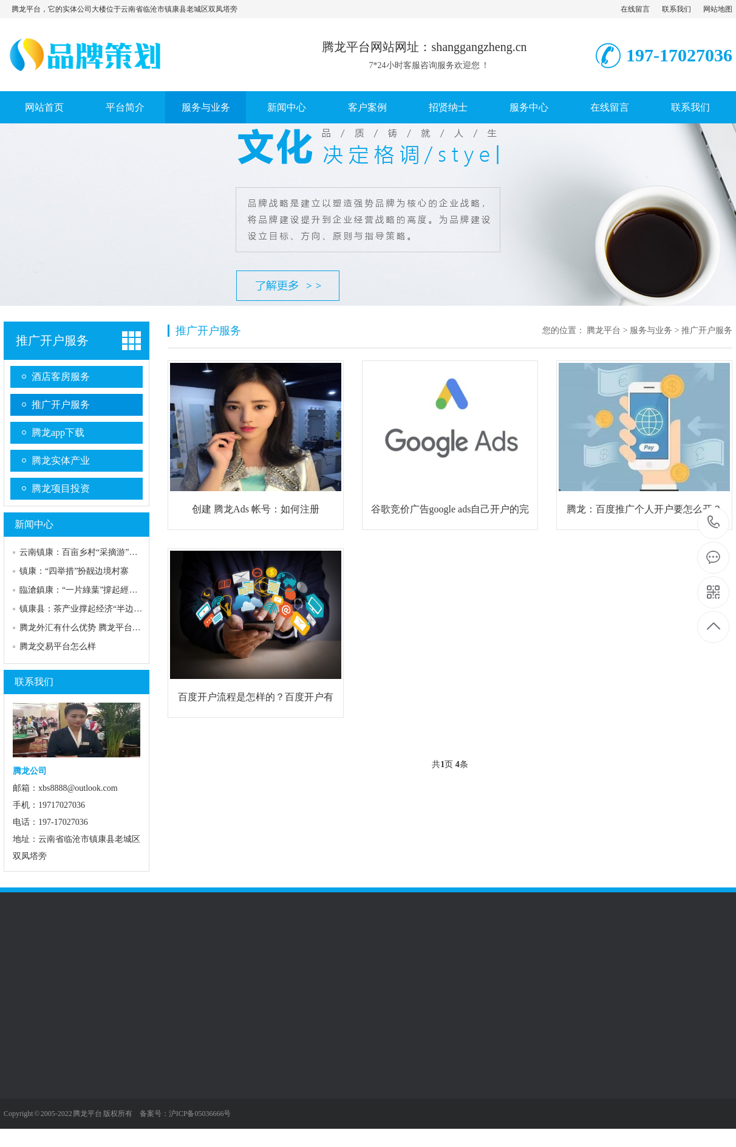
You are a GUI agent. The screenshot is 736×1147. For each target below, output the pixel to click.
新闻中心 (286, 107)
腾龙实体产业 (61, 460)
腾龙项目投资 (61, 488)
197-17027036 (714, 523)
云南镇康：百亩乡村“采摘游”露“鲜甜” (90, 552)
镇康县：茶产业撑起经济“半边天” (82, 608)
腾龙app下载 (58, 432)
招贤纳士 (448, 107)
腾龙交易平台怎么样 (57, 646)
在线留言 (635, 9)
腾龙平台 (604, 330)
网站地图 (717, 9)
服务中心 (528, 107)
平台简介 (125, 107)
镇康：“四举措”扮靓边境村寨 (74, 571)
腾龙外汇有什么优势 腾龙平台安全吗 (88, 627)
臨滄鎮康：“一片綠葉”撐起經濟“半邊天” (95, 589)
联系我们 (676, 9)
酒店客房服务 (61, 376)
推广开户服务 (52, 340)
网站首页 (44, 107)
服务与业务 (206, 107)
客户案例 (367, 107)
